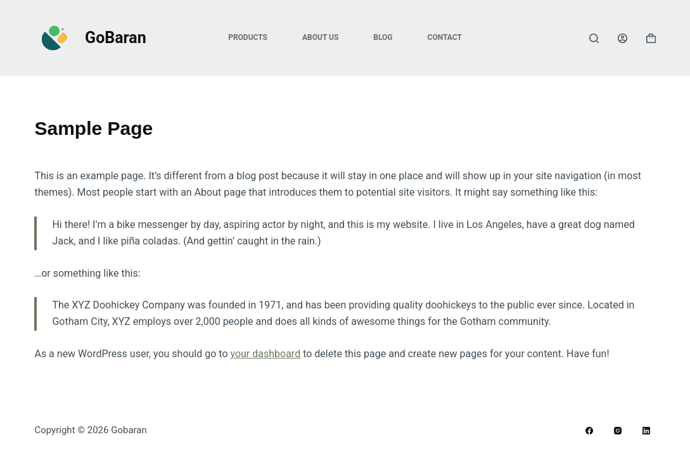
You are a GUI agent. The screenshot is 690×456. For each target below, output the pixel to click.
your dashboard (265, 354)
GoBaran (115, 37)
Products (247, 37)
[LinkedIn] (646, 430)
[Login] (622, 38)
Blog (382, 37)
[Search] (594, 38)
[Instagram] (617, 430)
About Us (320, 37)
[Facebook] (589, 430)
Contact (445, 37)
